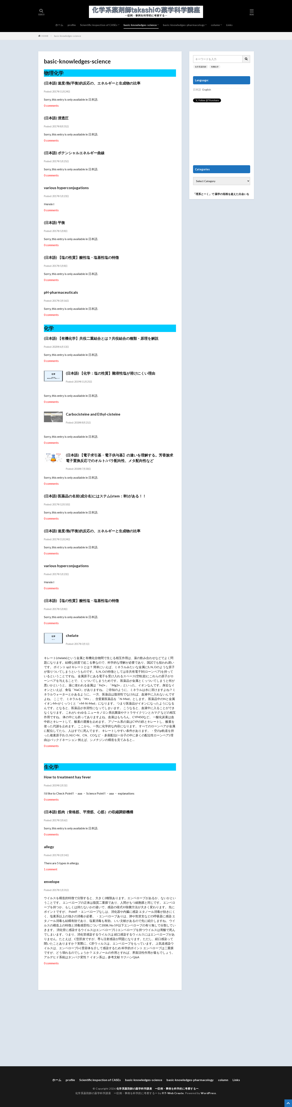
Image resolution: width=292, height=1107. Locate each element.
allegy (49, 847)
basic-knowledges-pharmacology (184, 25)
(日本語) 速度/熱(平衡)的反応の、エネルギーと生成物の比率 (92, 83)
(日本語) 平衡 (54, 222)
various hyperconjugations (66, 188)
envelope (51, 881)
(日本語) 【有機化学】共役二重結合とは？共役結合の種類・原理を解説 (101, 338)
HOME (44, 35)
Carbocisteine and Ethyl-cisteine (93, 414)
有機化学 (215, 67)
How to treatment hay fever (67, 777)
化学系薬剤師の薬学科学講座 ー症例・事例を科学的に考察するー (157, 1088)
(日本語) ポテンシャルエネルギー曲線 (74, 153)
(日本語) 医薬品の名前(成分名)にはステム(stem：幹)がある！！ (95, 496)
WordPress (208, 1093)
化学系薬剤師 (200, 67)
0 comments (51, 105)
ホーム (59, 25)
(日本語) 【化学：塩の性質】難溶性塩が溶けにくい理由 (110, 373)
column (215, 25)
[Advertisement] (221, 134)
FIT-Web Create (173, 1093)
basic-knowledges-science (140, 25)
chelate (72, 635)
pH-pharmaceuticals (61, 292)
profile (72, 25)
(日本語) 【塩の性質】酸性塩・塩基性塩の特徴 (81, 257)
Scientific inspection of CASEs (98, 25)
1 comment (50, 869)
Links (229, 25)
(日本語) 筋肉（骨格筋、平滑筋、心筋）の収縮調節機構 (88, 812)
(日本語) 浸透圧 (56, 118)
